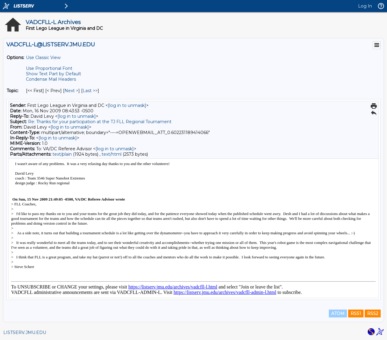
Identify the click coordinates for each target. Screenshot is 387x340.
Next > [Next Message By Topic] (71, 90)
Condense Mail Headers (51, 79)
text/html (111, 154)
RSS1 (356, 313)
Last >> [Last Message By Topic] (90, 90)
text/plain (62, 154)
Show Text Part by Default (53, 73)
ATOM (338, 313)
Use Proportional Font (49, 68)
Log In (365, 6)
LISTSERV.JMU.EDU (24, 332)
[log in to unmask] (127, 105)
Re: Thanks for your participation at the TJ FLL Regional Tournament (99, 121)
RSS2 (372, 313)
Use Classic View (43, 57)
